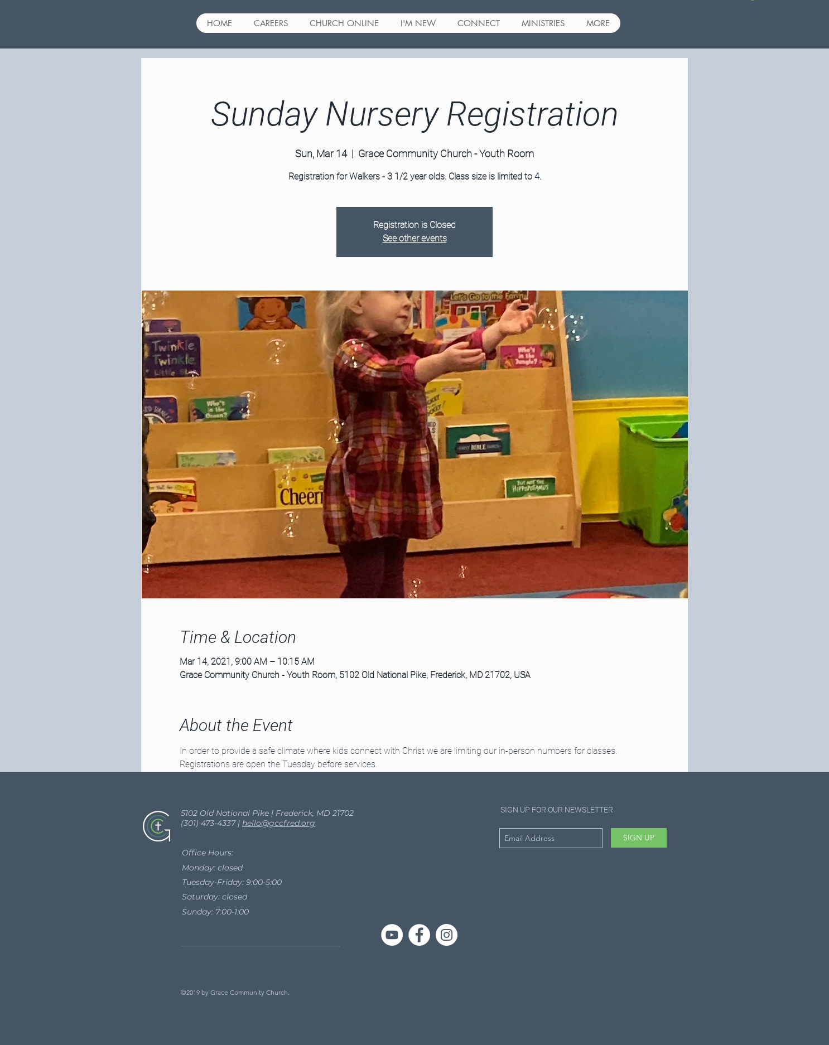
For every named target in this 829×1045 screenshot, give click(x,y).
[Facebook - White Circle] (419, 935)
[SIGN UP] (639, 838)
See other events (415, 238)
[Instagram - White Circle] (446, 935)
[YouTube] (392, 935)
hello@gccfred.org (278, 823)
